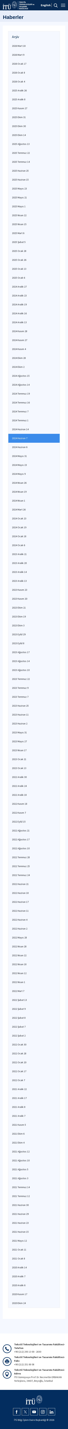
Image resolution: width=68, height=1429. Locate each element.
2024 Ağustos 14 (21, 384)
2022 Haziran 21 (20, 884)
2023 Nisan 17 (19, 750)
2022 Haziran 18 (20, 893)
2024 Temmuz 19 (21, 393)
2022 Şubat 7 (19, 1026)
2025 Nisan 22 (19, 215)
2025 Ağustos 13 (21, 144)
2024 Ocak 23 (19, 518)
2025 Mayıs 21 (19, 197)
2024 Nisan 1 (18, 500)
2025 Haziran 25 (20, 170)
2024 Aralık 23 (19, 295)
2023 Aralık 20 (19, 563)
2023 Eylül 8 (18, 643)
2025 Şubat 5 (19, 242)
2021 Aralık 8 (18, 1107)
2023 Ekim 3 (18, 625)
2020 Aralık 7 (18, 1276)
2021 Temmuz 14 (21, 1187)
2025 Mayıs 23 (19, 188)
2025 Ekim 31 (19, 117)
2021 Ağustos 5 (20, 1169)
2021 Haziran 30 (20, 1205)
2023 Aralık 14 (19, 572)
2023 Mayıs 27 (19, 741)
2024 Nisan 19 (19, 491)
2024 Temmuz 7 (20, 411)
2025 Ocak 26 (19, 259)
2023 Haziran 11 (20, 714)
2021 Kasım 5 (19, 1124)
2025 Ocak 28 (19, 251)
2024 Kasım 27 (19, 340)
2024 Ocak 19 (19, 527)
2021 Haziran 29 (20, 1214)
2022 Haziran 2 (19, 928)
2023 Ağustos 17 (21, 652)
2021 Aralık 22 (19, 1089)
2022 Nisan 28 (19, 946)
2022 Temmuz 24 (21, 875)
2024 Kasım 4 (19, 349)
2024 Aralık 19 (19, 304)
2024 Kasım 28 (19, 331)
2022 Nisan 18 (19, 964)
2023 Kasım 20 (19, 598)
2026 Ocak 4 (18, 81)
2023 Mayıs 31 (19, 732)
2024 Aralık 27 (19, 286)
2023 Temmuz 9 (20, 687)
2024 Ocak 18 (19, 536)
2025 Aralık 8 (18, 99)
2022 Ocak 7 (18, 1080)
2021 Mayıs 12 (19, 1240)
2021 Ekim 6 (18, 1133)
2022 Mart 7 (18, 991)
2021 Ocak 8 (18, 1258)
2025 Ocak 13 (19, 268)
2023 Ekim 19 (19, 616)
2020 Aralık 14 (19, 1267)
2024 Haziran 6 (19, 447)
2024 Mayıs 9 (19, 473)
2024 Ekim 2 (18, 366)
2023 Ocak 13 (19, 768)
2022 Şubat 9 (19, 1008)
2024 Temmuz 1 (20, 420)
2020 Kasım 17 (19, 1294)
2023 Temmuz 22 (21, 679)
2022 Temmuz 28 (21, 857)
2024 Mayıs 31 (19, 456)
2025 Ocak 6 (18, 277)
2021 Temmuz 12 (21, 1196)
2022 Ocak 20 (19, 1062)
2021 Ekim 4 (18, 1142)
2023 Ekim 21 (19, 607)
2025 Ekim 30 (19, 126)
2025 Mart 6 (18, 233)
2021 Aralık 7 (18, 1115)
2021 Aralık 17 (19, 1098)
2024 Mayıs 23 (19, 465)
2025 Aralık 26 (19, 90)
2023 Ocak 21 (19, 759)
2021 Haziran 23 (20, 1222)
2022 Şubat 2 (19, 1035)
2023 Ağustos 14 (21, 661)
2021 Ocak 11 (19, 1249)
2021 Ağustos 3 (20, 1178)
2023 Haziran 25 (20, 705)
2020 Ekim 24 (19, 1303)
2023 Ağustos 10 (21, 670)
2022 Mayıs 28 (19, 937)
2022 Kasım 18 (19, 803)
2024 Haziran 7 (19, 438)
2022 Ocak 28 (19, 1053)
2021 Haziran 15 (20, 1231)
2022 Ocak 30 (19, 1044)
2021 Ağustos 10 (21, 1160)
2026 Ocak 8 (18, 72)
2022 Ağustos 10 (21, 848)
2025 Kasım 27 (19, 108)
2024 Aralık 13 (19, 322)
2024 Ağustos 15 (21, 375)
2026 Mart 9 (18, 54)
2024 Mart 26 (19, 509)
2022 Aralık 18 (19, 794)
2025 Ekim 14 (19, 135)
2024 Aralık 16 (19, 313)
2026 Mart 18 (19, 45)
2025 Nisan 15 (19, 224)
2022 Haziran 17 (20, 901)
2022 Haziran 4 (19, 919)
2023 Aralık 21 (19, 554)
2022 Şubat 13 (19, 1000)
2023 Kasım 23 (19, 589)
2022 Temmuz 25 (21, 866)
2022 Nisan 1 (18, 982)
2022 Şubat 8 (19, 1017)
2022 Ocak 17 (19, 1071)
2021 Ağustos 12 (21, 1151)
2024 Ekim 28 (19, 358)
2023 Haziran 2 (19, 723)
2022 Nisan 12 (19, 973)
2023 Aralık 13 (19, 580)
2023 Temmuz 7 (20, 696)
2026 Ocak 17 (19, 63)
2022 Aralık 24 (19, 786)
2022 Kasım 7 (19, 812)
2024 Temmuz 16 (21, 402)
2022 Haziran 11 (20, 910)
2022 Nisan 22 (19, 955)
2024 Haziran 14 (20, 429)
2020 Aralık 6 (18, 1285)
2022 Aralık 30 (19, 777)
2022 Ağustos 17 (21, 839)
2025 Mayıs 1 (19, 206)
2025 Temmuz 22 (21, 152)
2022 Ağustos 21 (21, 830)
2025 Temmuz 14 (21, 161)
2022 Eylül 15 (19, 821)
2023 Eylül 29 (19, 634)
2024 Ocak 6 (18, 545)
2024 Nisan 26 (19, 482)
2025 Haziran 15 (20, 179)
